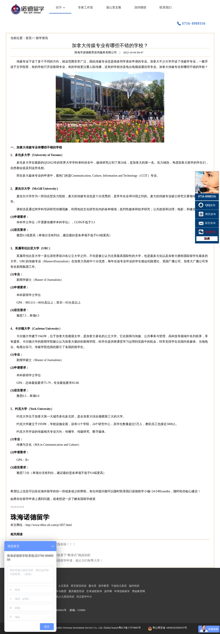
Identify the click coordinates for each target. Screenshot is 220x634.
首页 (29, 38)
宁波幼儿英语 (119, 585)
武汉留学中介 (84, 596)
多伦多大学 (22, 155)
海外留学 (47, 491)
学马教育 (61, 591)
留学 (60, 7)
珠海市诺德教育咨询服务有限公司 (28, 8)
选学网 (108, 591)
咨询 (207, 205)
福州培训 (134, 585)
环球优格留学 (122, 591)
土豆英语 (63, 585)
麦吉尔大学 (22, 188)
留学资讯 (42, 38)
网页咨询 (207, 214)
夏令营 (92, 585)
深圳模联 (140, 7)
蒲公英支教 (113, 7)
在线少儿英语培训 (63, 596)
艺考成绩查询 (94, 591)
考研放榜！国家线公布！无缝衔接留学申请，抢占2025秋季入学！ (59, 560)
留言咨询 (207, 223)
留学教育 (104, 585)
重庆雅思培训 (76, 591)
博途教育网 (138, 591)
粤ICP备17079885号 (130, 627)
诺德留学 (138, 491)
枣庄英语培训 (78, 585)
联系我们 (165, 7)
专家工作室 (85, 7)
